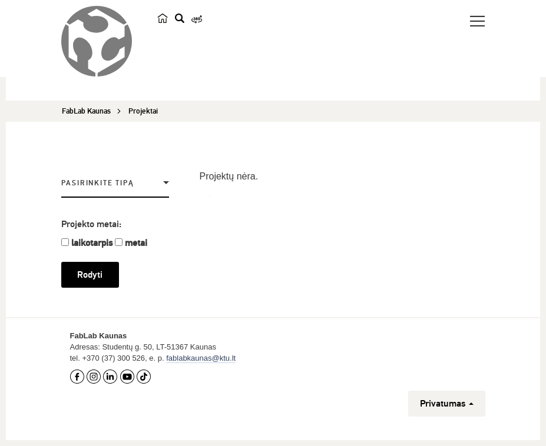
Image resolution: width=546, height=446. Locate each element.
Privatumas (447, 404)
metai (136, 243)
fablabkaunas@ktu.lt (201, 358)
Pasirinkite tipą (97, 183)
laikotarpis (91, 243)
